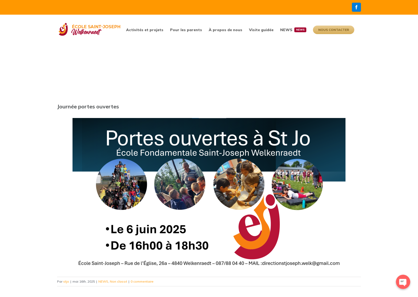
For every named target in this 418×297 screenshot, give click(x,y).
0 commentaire (142, 281)
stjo (66, 281)
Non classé (118, 281)
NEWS (103, 281)
